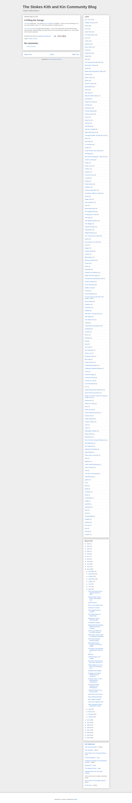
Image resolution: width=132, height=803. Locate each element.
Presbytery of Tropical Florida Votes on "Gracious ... (94, 675)
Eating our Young (90, 403)
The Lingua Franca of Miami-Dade (94, 615)
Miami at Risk (89, 434)
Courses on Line (89, 380)
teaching (87, 522)
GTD (86, 29)
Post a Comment (31, 46)
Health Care (88, 199)
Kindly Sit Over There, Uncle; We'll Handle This (94, 598)
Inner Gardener (89, 202)
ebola (86, 495)
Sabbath (87, 310)
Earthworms (88, 400)
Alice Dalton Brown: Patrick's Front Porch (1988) (95, 644)
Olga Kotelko (88, 452)
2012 (88, 569)
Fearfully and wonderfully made (94, 278)
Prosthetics (88, 307)
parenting (87, 99)
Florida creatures (90, 281)
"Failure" (87, 169)
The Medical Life (89, 319)
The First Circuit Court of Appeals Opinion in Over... (95, 593)
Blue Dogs (88, 141)
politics (87, 239)
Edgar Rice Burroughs (91, 275)
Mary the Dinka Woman (91, 95)
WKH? (87, 335)
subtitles (87, 519)
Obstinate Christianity (91, 449)
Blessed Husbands (90, 260)
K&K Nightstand (90, 744)
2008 (88, 727)
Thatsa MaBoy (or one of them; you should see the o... (95, 666)
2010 (88, 722)
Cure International (90, 383)
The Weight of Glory (90, 768)
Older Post (75, 54)
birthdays (87, 338)
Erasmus (87, 74)
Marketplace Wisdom (91, 431)
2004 (88, 737)
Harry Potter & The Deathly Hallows (95, 780)
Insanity (87, 290)
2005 (88, 735)
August (90, 581)
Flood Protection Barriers (92, 412)
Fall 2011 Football (90, 129)
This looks (27, 23)
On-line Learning (90, 159)
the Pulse (87, 347)
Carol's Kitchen (89, 362)
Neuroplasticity (89, 443)
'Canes (87, 41)
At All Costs (88, 785)
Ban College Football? (94, 699)
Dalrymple (88, 269)
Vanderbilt (88, 329)
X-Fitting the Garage (94, 622)
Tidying (87, 322)
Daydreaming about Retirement (94, 390)
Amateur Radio (89, 251)
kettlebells (88, 507)
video (86, 245)
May (89, 589)
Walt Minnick (88, 230)
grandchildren (89, 86)
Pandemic (88, 304)
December (91, 571)
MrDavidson (88, 437)
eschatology (88, 498)
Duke (86, 50)
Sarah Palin (88, 32)
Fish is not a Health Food (95, 605)
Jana (86, 754)
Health (87, 56)
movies (87, 117)
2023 (88, 544)
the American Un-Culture (92, 242)
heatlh (86, 501)
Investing (87, 105)
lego (86, 59)
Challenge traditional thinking (93, 368)
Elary (86, 406)
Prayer (87, 163)
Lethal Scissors (92, 602)
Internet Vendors (89, 421)
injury (86, 344)
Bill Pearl (90, 654)
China (86, 371)
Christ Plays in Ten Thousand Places (95, 753)
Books (86, 25)
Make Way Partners (90, 132)
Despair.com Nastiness (91, 272)
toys (86, 528)
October (90, 576)
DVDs (86, 266)
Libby (86, 428)
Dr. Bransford (88, 144)
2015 (88, 561)
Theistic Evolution (90, 227)
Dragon (87, 147)
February (91, 714)
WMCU (87, 80)
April (89, 709)
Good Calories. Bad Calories (93, 150)
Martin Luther (88, 77)
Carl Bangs (88, 126)
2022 (88, 546)
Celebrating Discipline (91, 365)
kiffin (86, 510)
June (90, 586)
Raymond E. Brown (90, 65)
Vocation (87, 332)
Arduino (87, 254)
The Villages (88, 223)
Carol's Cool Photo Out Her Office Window (94, 631)
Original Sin (88, 765)
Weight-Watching (90, 233)
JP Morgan (88, 153)
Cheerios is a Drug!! (94, 607)
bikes (86, 485)
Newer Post (28, 54)
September (91, 579)
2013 (88, 566)
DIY (86, 386)
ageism (87, 479)
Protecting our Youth (91, 214)
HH (40, 25)
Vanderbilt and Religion (95, 670)
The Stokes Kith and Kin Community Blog (59, 7)
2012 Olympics (89, 350)
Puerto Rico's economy (91, 455)
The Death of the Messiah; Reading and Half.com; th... (95, 650)
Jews (86, 425)
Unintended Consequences (93, 326)
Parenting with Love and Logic (93, 771)
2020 (88, 551)
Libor (86, 205)
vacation (87, 534)
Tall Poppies (88, 316)
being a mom (88, 166)
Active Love (88, 353)
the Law (87, 525)
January (90, 717)
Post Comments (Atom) (55, 59)
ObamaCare (88, 108)
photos (87, 89)
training (87, 531)
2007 (88, 730)
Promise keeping (90, 111)
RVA (86, 458)
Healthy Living (89, 287)
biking (86, 489)
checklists (88, 492)
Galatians (87, 187)
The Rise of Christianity (91, 473)
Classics (87, 172)
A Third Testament (90, 757)
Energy (87, 181)
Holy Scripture (89, 750)
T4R (86, 470)
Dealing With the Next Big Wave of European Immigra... (95, 626)
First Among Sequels (91, 747)
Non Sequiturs (89, 446)
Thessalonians (89, 476)
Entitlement (88, 53)
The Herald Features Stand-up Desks (94, 639)
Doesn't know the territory (92, 393)
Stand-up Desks (89, 114)
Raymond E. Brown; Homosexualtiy (94, 619)
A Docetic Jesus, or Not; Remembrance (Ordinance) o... (95, 680)
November (91, 574)
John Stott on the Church (95, 694)
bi (85, 482)
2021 (88, 549)
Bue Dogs (88, 359)
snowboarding (89, 516)
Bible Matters (88, 257)
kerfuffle (87, 504)
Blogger (75, 799)
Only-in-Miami (89, 301)
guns (86, 38)
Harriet (87, 196)
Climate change (89, 374)
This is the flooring (29, 28)
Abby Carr (88, 120)
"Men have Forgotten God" (96, 702)
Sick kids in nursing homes (92, 313)
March (90, 711)
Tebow (87, 68)
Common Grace (89, 175)
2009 (88, 725)
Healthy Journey (33, 38)
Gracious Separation (91, 190)
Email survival (89, 409)
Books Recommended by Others (94, 71)
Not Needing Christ (90, 211)
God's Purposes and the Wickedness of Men (95, 705)
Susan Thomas (89, 467)
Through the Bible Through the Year (95, 135)
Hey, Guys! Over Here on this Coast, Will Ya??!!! (95, 661)
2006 (88, 732)
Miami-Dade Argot (90, 208)
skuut (86, 513)
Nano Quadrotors (90, 294)
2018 (88, 554)
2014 (88, 564)
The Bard (87, 217)
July (89, 584)
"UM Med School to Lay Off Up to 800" (95, 690)
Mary (94, 765)
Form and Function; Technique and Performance (93, 686)
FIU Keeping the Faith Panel (93, 62)
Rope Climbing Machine (95, 697)
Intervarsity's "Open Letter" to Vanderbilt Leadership (96, 635)
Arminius (87, 123)
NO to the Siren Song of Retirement (95, 440)
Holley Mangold (89, 419)
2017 (88, 556)
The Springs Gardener (91, 220)
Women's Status (89, 83)
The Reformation (90, 35)
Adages (87, 248)
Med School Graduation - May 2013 (95, 156)
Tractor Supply (48, 23)
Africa (86, 138)
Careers (87, 263)
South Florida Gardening (92, 464)
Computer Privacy (90, 377)
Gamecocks (88, 415)
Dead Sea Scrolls (90, 102)
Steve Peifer (88, 47)
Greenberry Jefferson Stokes (93, 193)
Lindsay (87, 773)
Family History (89, 184)
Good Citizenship (90, 284)
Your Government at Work (92, 236)
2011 (88, 720)
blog (86, 341)
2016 (88, 559)
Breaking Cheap (89, 356)
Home (52, 54)
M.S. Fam (88, 19)
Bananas (87, 44)
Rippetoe (87, 461)
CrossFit (87, 178)
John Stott (88, 93)
